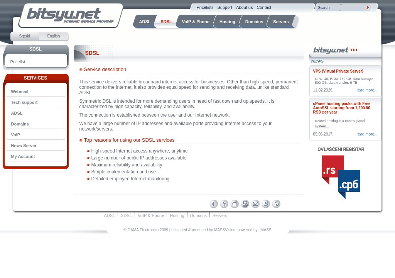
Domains (20, 124)
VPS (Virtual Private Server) (338, 71)
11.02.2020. (323, 90)
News (317, 61)
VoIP (15, 134)
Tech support (24, 102)
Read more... (367, 90)
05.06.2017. (323, 134)
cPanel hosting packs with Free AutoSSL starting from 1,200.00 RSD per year (342, 108)
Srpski (24, 36)
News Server (24, 145)
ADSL (17, 113)
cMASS (264, 230)
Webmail (20, 91)
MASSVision (224, 230)
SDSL (35, 49)
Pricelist (17, 61)
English (53, 36)
